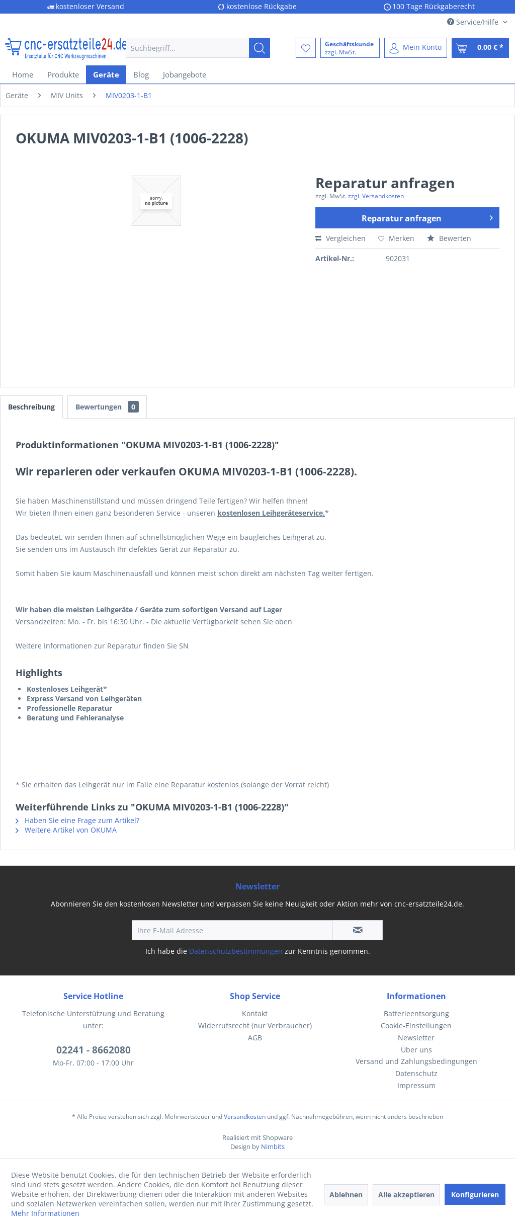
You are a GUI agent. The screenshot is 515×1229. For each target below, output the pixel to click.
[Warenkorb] (480, 48)
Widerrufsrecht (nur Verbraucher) (255, 1025)
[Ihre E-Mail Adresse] (232, 930)
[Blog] (141, 74)
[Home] (22, 74)
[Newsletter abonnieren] (357, 930)
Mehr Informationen (45, 1213)
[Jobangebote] (184, 74)
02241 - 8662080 (93, 1049)
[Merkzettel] (306, 48)
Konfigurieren (475, 1194)
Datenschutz (416, 1073)
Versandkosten (245, 1116)
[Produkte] (63, 74)
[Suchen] (259, 48)
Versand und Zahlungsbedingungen (416, 1061)
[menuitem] (198, 48)
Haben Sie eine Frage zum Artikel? (77, 820)
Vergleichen (340, 238)
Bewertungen (107, 407)
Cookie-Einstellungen (416, 1025)
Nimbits (273, 1146)
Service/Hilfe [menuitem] (473, 22)
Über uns (416, 1049)
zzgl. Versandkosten (376, 196)
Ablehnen (346, 1194)
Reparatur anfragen (427, 217)
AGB (255, 1037)
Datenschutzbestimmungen (236, 951)
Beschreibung (31, 407)
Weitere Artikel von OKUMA (66, 830)
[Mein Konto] (415, 48)
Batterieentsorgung (416, 1013)
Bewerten (449, 238)
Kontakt (255, 1013)
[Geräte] (106, 74)
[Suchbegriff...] (198, 48)
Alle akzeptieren (406, 1194)
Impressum (416, 1085)
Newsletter (416, 1037)
